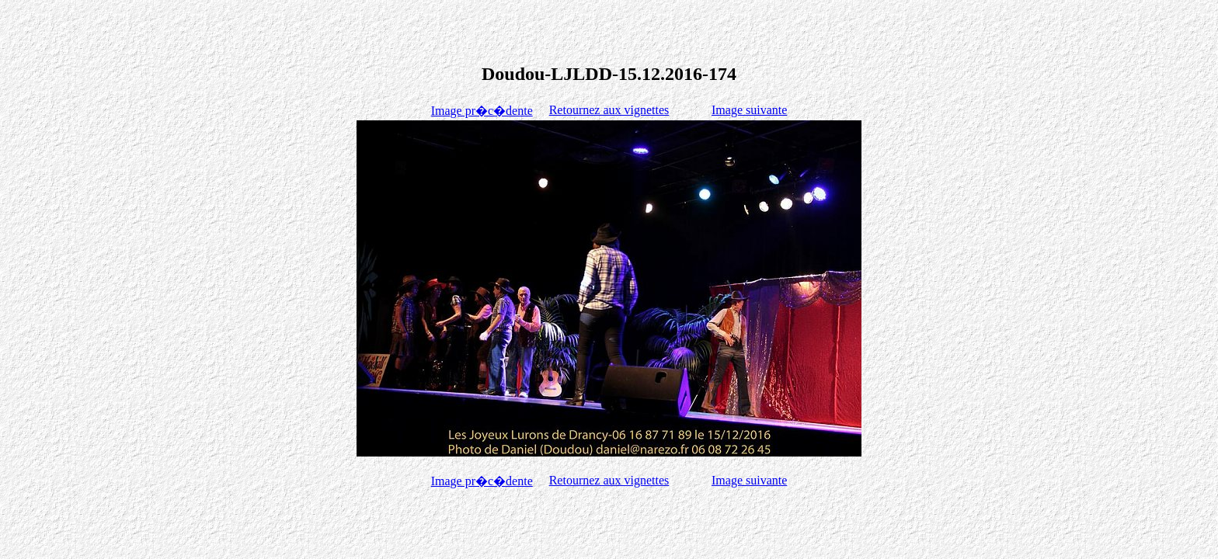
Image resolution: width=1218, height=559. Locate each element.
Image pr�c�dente (482, 110)
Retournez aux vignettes (609, 109)
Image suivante (749, 109)
